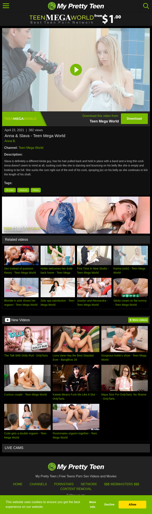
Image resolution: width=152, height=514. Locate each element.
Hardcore (23, 190)
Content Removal (76, 489)
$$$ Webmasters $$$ (121, 484)
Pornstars (63, 484)
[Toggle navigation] (6, 6)
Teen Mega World (31, 147)
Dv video (10, 190)
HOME (17, 484)
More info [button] (92, 504)
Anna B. (10, 141)
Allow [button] (132, 504)
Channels (38, 484)
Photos (36, 190)
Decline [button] (109, 504)
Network (89, 484)
